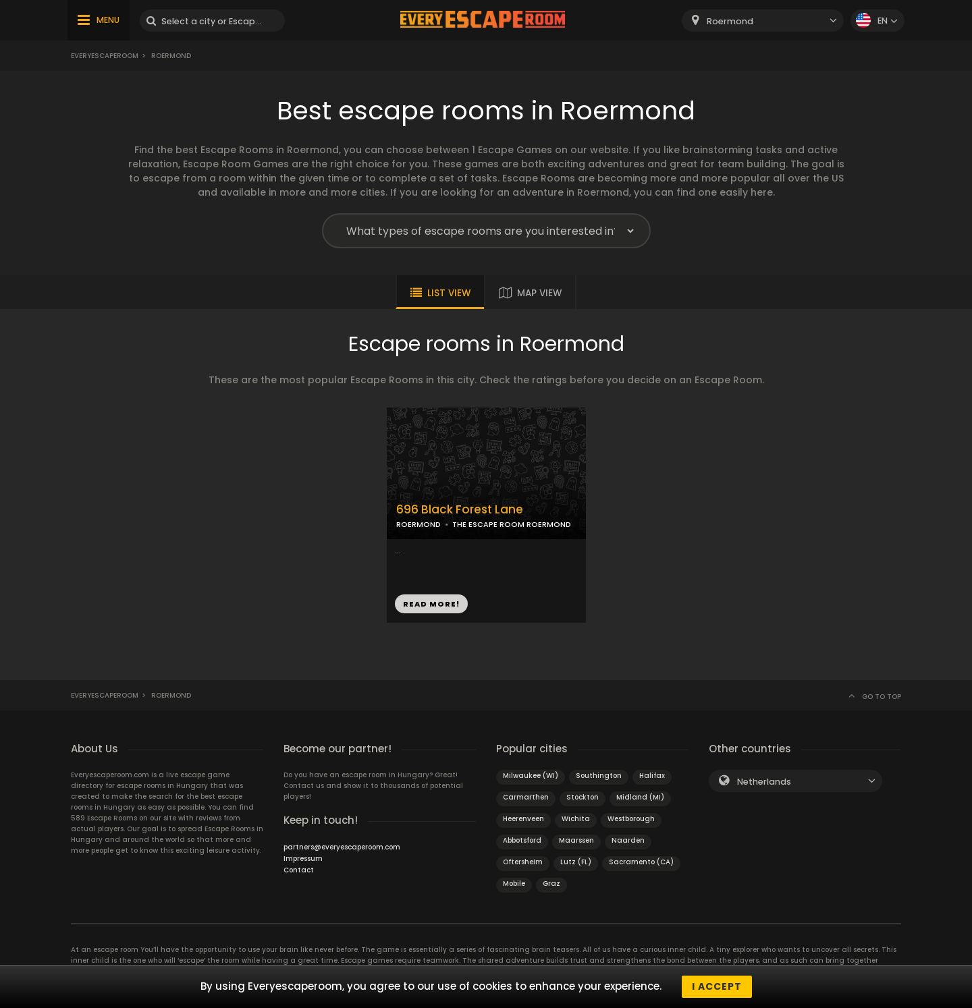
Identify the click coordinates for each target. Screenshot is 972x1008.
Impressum (303, 858)
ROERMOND (418, 524)
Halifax (652, 776)
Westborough (631, 819)
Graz (551, 883)
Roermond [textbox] (730, 21)
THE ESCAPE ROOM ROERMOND (511, 524)
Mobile (514, 883)
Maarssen (576, 840)
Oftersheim (523, 862)
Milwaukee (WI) (530, 776)
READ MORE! (431, 603)
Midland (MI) (640, 797)
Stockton (582, 797)
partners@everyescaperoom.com (342, 847)
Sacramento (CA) (641, 862)
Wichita (576, 819)
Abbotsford (522, 840)
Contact (299, 870)
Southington (599, 776)
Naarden (628, 840)
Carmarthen (526, 797)
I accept (717, 986)
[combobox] (763, 20)
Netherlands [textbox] (764, 781)
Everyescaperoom (104, 56)
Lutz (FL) (575, 862)
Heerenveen (523, 819)
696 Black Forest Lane (459, 510)
